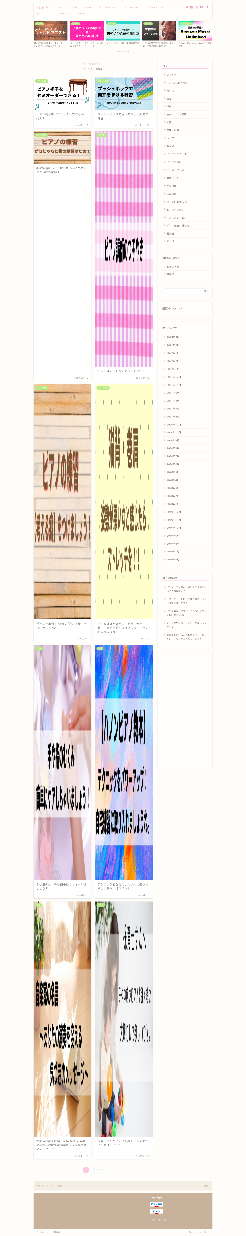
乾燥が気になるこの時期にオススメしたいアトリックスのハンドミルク (187, 636)
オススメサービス (177, 217)
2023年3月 (173, 337)
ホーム (62, 7)
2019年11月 (174, 520)
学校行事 (172, 185)
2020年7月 (173, 456)
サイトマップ (41, 1232)
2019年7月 (173, 551)
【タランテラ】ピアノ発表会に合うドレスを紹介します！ (187, 601)
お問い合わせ (65, 13)
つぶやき (172, 74)
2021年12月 (174, 377)
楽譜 (75, 7)
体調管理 (172, 193)
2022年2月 (173, 361)
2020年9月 (173, 440)
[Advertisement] (185, 711)
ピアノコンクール (177, 154)
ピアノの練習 (174, 162)
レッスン (172, 138)
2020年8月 (173, 448)
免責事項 (56, 1232)
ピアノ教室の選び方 (108, 7)
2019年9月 (173, 535)
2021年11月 (174, 385)
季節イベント (174, 178)
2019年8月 (173, 543)
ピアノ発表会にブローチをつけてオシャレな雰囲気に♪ (187, 613)
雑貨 (169, 106)
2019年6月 (173, 559)
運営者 (82, 13)
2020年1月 (173, 504)
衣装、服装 (173, 130)
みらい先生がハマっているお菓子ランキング (187, 625)
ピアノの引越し (175, 209)
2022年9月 (173, 345)
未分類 (170, 241)
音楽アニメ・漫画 (177, 114)
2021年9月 (173, 392)
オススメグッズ (156, 7)
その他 (170, 90)
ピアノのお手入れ (133, 7)
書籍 (169, 98)
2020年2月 (173, 496)
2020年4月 (173, 480)
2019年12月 (174, 512)
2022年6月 (173, 353)
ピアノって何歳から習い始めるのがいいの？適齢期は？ (187, 589)
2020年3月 (173, 488)
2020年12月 (174, 424)
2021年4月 (173, 400)
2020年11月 (174, 432)
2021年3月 (173, 408)
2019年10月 (174, 527)
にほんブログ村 (158, 1219)
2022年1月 (173, 369)
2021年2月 (173, 416)
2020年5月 (173, 472)
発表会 (88, 7)
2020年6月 (173, 464)
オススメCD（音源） (178, 82)
